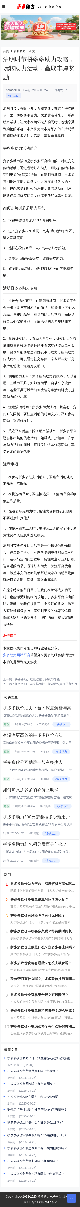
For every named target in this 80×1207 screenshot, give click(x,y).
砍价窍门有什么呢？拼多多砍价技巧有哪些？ (37, 1109)
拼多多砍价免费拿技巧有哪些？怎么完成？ (35, 1173)
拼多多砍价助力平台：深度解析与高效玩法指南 (38, 1058)
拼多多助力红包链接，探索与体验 (37, 679)
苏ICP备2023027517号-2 (40, 1202)
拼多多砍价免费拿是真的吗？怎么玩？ (32, 1071)
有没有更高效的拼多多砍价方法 (33, 735)
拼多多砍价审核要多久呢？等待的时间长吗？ (37, 1135)
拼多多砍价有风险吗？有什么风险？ (31, 1083)
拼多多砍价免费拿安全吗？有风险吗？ (32, 1161)
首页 (6, 51)
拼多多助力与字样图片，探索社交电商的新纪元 (46, 684)
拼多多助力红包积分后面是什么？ (35, 844)
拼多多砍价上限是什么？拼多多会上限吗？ (35, 1122)
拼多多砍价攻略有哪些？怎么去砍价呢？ (34, 1096)
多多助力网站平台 (16, 655)
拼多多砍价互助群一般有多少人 (33, 762)
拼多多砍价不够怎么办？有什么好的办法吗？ (37, 1148)
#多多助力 (14, 95)
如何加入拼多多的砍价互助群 (30, 789)
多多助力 (19, 51)
